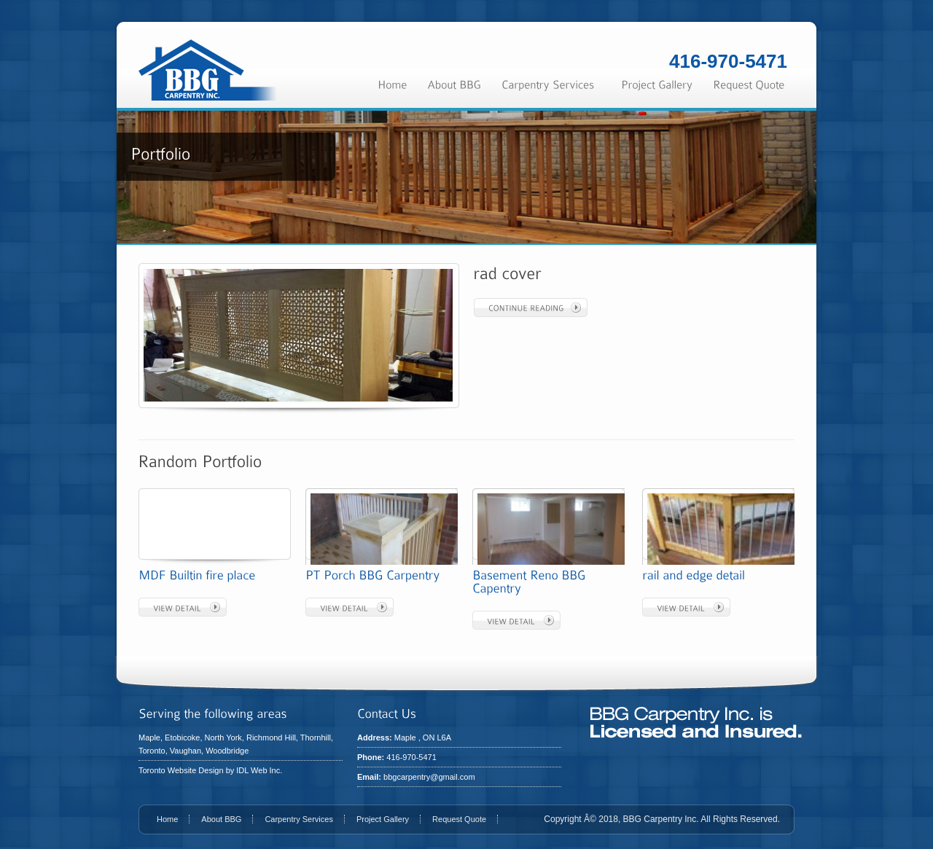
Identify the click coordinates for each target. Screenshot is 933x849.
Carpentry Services (299, 819)
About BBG (221, 819)
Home (167, 819)
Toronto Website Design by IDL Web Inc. (210, 770)
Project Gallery (382, 819)
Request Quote (459, 819)
